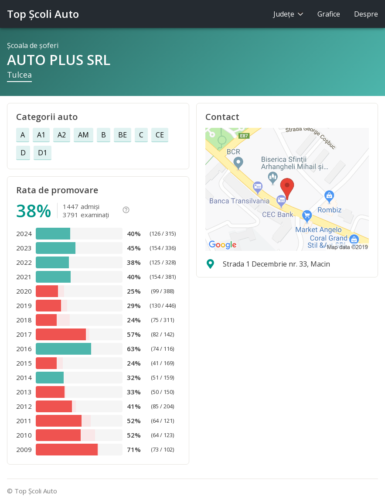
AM (83, 135)
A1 (41, 135)
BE (122, 135)
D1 (42, 152)
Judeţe (288, 14)
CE (160, 135)
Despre (366, 14)
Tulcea (19, 74)
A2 (62, 135)
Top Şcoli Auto (43, 14)
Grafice (328, 14)
